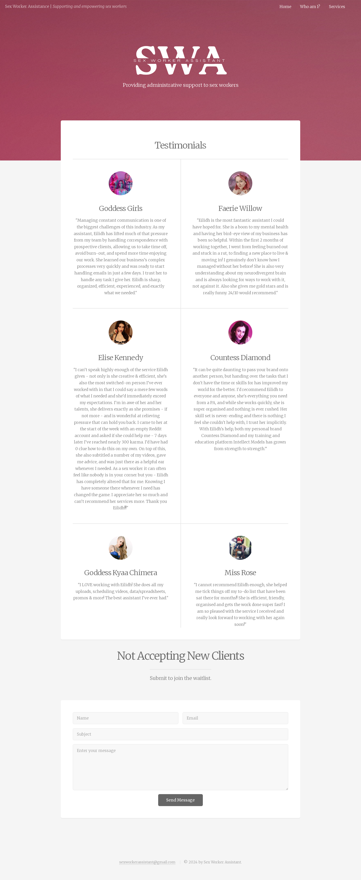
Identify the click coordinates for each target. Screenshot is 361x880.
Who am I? (310, 6)
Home (285, 6)
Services (337, 6)
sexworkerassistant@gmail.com (147, 862)
